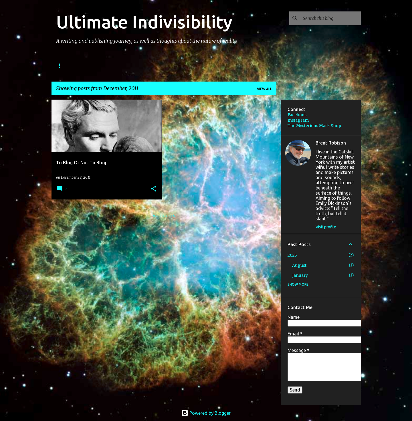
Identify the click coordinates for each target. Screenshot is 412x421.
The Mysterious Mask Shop (314, 125)
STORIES (92, 66)
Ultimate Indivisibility (144, 22)
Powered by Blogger (206, 413)
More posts (164, 216)
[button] (153, 189)
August (299, 265)
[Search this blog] (331, 18)
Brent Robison (331, 142)
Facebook (297, 114)
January (300, 275)
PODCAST (124, 66)
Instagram (298, 120)
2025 (292, 255)
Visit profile (326, 227)
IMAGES (154, 66)
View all (264, 89)
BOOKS (63, 66)
